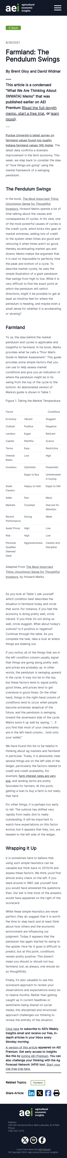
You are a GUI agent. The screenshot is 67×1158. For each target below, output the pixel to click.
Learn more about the (33, 1149)
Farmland (38, 1082)
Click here (12, 1029)
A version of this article (21, 1047)
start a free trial (30, 113)
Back (13, 28)
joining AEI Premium (34, 1056)
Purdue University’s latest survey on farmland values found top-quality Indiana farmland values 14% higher (30, 140)
